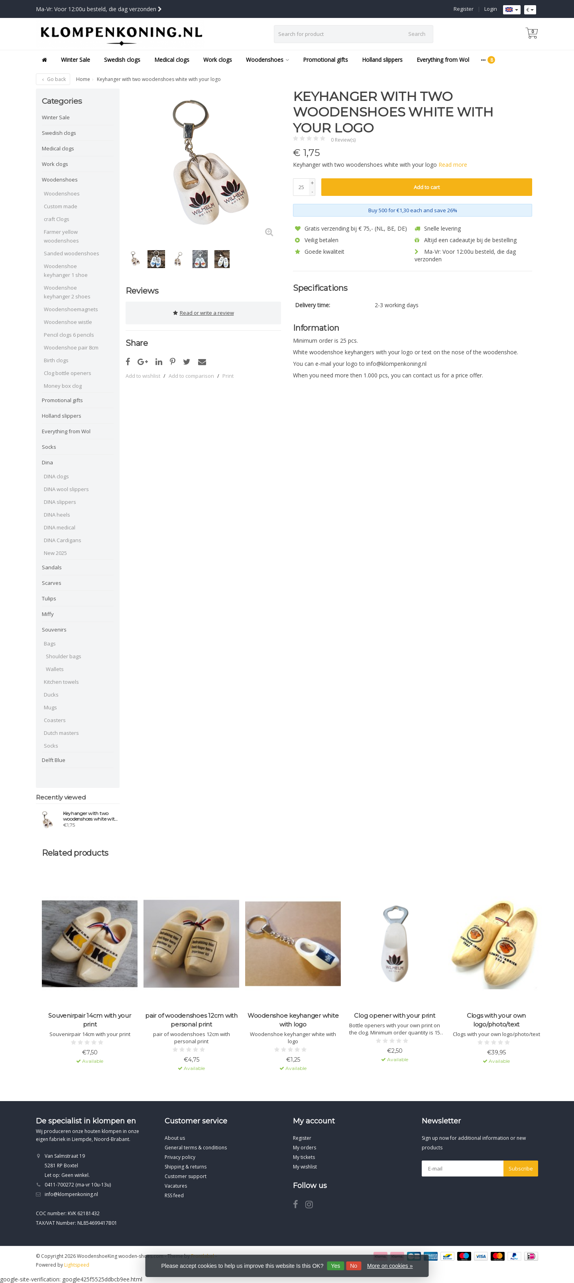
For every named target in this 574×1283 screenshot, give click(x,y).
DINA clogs (56, 476)
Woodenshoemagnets (71, 309)
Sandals (52, 567)
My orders (304, 1147)
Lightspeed (76, 1264)
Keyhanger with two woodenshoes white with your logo (90, 816)
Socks (49, 446)
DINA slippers (60, 501)
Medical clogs (171, 59)
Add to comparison (191, 374)
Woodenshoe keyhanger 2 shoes (67, 292)
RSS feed (174, 1195)
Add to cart (427, 187)
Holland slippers (382, 59)
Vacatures (176, 1185)
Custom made (60, 206)
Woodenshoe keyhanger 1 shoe (66, 270)
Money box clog (63, 385)
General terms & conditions (196, 1147)
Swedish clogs (122, 59)
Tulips (49, 598)
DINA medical (59, 527)
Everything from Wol (443, 59)
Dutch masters (61, 732)
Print (228, 374)
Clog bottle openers (67, 373)
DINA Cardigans (62, 540)
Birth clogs (56, 360)
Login (490, 8)
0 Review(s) (343, 139)
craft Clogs (56, 219)
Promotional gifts (325, 59)
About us (175, 1138)
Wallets (55, 669)
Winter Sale (75, 59)
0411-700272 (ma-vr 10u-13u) (78, 1184)
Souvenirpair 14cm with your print (89, 1020)
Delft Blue (53, 760)
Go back (53, 79)
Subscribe (521, 1168)
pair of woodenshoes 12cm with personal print (191, 1020)
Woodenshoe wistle (68, 322)
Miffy (48, 614)
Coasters (55, 720)
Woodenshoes (267, 59)
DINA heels (57, 514)
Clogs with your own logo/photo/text (496, 1020)
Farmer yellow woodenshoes (61, 236)
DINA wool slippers (66, 489)
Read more (452, 164)
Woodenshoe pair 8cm (71, 347)
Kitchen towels (61, 681)
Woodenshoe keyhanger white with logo (293, 1020)
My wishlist (305, 1166)
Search (416, 34)
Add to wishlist (143, 374)
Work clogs (217, 59)
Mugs (50, 707)
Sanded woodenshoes (71, 253)
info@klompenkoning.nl (71, 1194)
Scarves (51, 582)
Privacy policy (180, 1157)
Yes (335, 1266)
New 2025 (55, 553)
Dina (47, 462)
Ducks (51, 694)
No (353, 1266)
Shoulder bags (63, 656)
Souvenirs (54, 629)
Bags (50, 643)
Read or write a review (203, 312)
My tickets (304, 1157)
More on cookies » (390, 1266)
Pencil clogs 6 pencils (69, 334)
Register (464, 8)
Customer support (185, 1176)
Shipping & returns (185, 1166)
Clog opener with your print (394, 1015)
